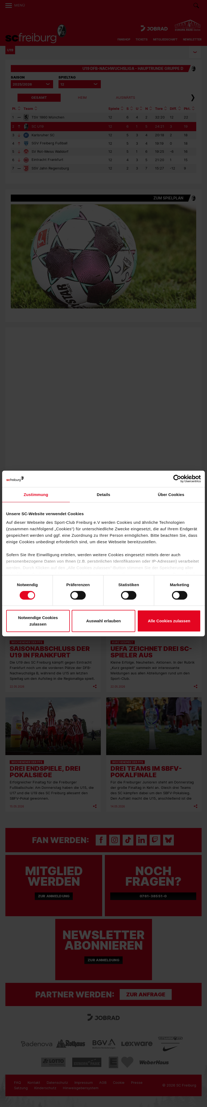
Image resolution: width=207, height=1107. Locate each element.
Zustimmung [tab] (36, 494)
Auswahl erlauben (103, 621)
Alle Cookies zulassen (169, 621)
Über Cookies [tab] (171, 494)
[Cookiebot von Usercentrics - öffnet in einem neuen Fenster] (177, 479)
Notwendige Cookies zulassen (38, 620)
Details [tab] (103, 494)
